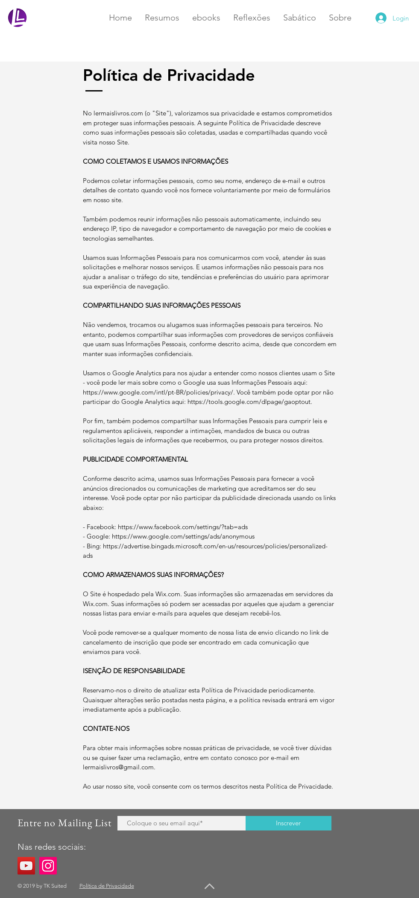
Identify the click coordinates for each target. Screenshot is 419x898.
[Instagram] (48, 865)
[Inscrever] (288, 823)
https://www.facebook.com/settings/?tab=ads (183, 527)
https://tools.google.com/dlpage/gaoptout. (250, 401)
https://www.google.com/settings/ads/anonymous (183, 536)
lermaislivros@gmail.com (118, 767)
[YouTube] (26, 865)
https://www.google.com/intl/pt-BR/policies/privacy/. (159, 392)
